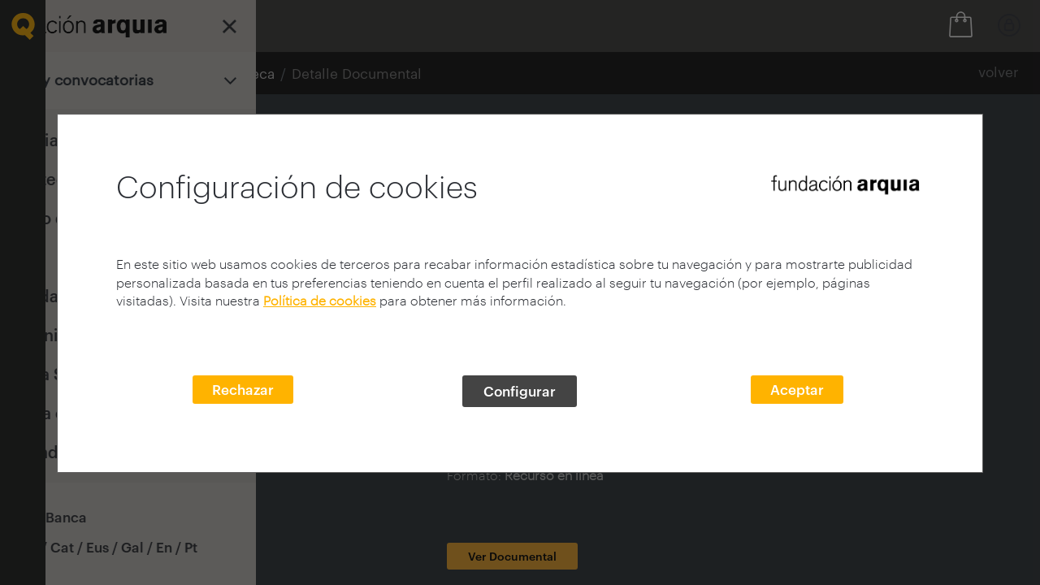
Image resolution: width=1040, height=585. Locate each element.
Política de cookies (319, 300)
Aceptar (797, 389)
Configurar (519, 391)
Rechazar (243, 389)
